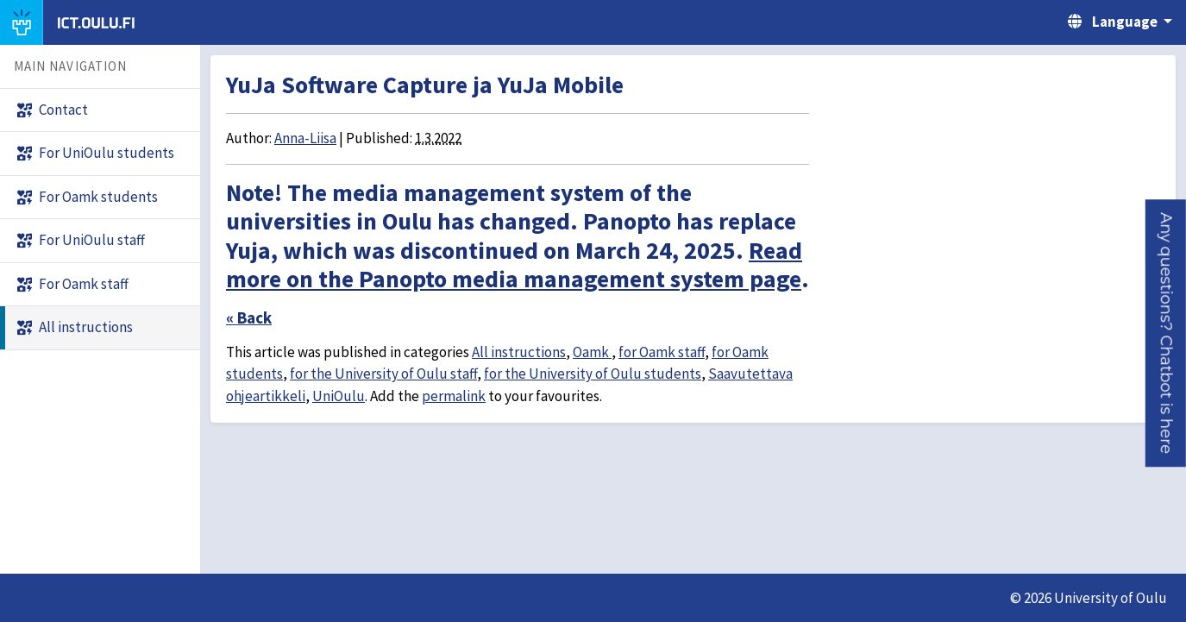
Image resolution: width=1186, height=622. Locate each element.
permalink (454, 395)
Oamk (592, 351)
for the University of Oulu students (592, 373)
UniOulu (338, 395)
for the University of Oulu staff (383, 373)
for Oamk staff (661, 351)
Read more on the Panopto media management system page (514, 265)
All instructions (519, 351)
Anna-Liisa (305, 138)
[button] (1165, 333)
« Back (249, 317)
